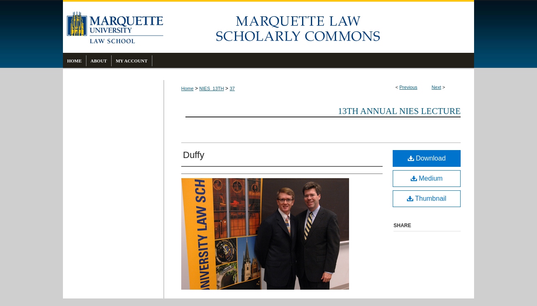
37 (232, 88)
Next (436, 87)
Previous (408, 87)
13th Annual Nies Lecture (399, 111)
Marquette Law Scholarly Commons (319, 27)
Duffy (193, 155)
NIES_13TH (211, 88)
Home (187, 88)
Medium (427, 178)
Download (427, 158)
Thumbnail (426, 198)
